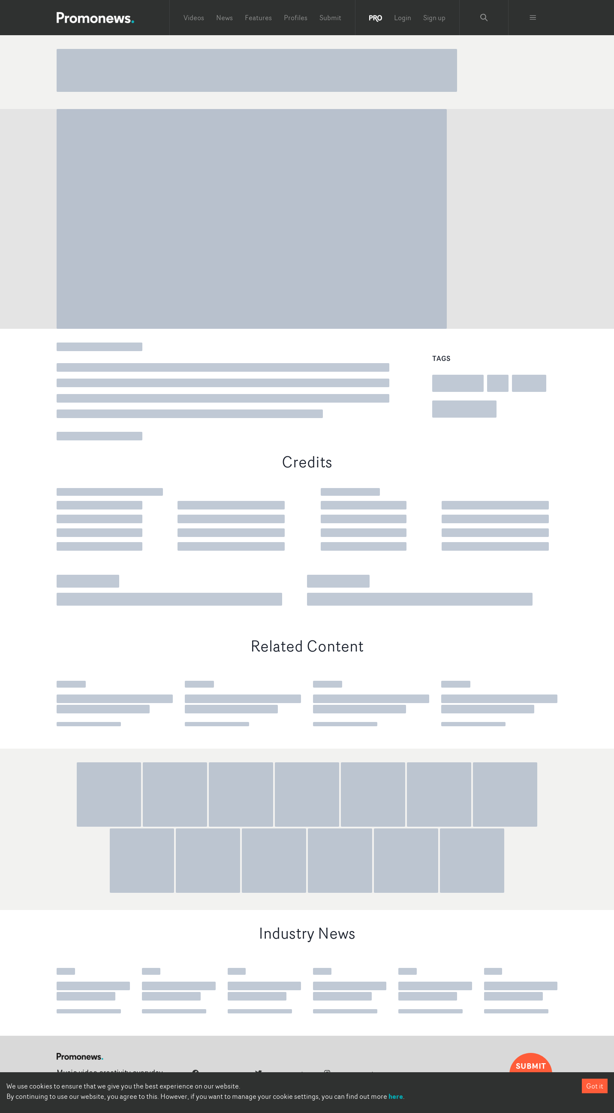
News (224, 17)
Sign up (434, 17)
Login (402, 17)
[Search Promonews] (484, 17)
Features (258, 17)
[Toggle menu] (533, 17)
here (395, 1096)
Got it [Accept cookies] (594, 1086)
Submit (330, 17)
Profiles (295, 17)
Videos (194, 17)
